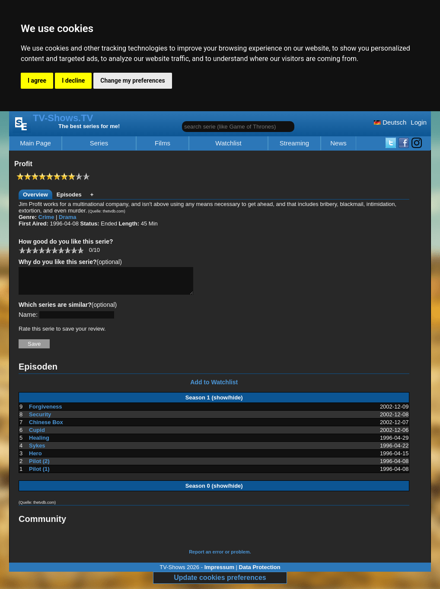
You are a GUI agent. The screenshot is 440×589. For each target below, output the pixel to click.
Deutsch (390, 122)
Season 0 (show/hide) (214, 491)
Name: (28, 319)
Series (99, 143)
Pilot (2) (39, 466)
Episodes (69, 194)
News (338, 143)
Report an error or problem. (220, 557)
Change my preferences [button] (132, 80)
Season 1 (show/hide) (214, 402)
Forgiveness (45, 412)
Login (419, 122)
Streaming (294, 143)
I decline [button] (73, 80)
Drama (67, 217)
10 (80, 250)
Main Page (35, 143)
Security (40, 419)
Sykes (37, 450)
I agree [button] (37, 80)
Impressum (219, 572)
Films (162, 143)
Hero (35, 458)
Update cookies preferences (220, 582)
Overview (35, 194)
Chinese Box (46, 427)
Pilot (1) (39, 474)
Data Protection (260, 572)
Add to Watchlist (214, 387)
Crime (46, 217)
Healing (39, 443)
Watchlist (228, 143)
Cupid (37, 435)
